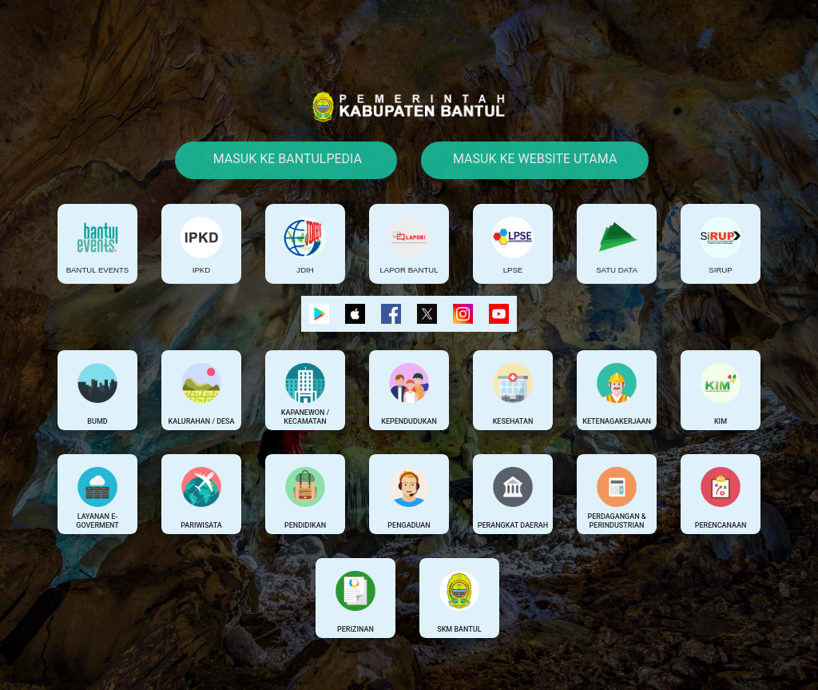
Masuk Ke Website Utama (535, 158)
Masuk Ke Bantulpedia (286, 158)
